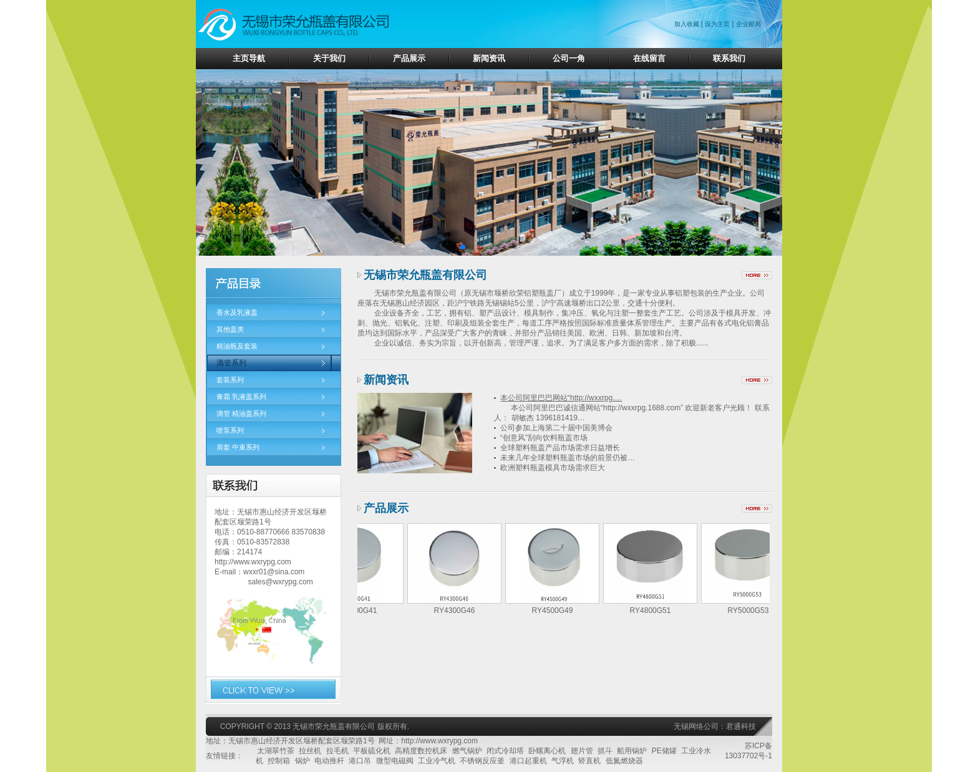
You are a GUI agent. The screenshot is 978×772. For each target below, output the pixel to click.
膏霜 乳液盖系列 (241, 396)
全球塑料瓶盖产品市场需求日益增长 (560, 447)
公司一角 (569, 58)
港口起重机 (528, 760)
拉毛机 (337, 750)
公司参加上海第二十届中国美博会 (556, 427)
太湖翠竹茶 (275, 750)
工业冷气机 (436, 760)
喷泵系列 (230, 430)
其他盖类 (230, 329)
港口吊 (360, 760)
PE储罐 (664, 750)
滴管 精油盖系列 (241, 413)
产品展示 (409, 58)
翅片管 (582, 750)
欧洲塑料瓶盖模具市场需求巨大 (552, 467)
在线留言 (649, 58)
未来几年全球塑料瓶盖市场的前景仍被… (567, 457)
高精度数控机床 (421, 750)
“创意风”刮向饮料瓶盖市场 (544, 437)
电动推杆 (329, 760)
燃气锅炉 (467, 750)
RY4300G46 (458, 610)
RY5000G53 (752, 610)
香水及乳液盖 (237, 312)
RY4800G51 (654, 610)
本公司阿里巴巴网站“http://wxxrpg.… (561, 397)
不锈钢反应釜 (482, 760)
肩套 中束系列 (237, 447)
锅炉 (302, 760)
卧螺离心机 (547, 750)
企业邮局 (748, 24)
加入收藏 (687, 24)
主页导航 (249, 58)
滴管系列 (231, 363)
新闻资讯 (489, 58)
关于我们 (329, 58)
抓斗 (605, 750)
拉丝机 (310, 750)
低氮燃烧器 (624, 760)
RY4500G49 (556, 610)
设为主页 (717, 24)
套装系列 (230, 380)
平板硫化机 (371, 750)
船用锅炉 (632, 750)
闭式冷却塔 (505, 750)
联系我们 (729, 58)
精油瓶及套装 (237, 346)
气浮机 (562, 760)
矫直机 (589, 760)
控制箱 (279, 760)
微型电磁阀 (395, 760)
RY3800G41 (360, 610)
